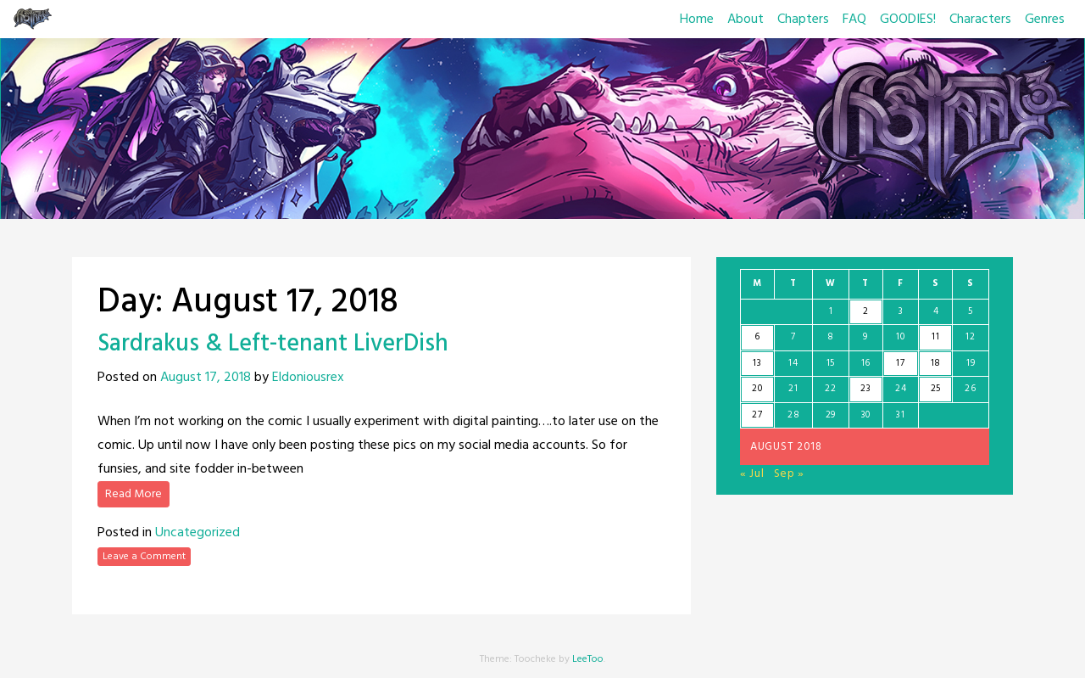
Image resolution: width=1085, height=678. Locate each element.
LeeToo (588, 659)
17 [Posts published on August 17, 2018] (900, 363)
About (745, 19)
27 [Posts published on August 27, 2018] (757, 415)
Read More (133, 494)
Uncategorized (197, 533)
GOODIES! (908, 19)
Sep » (789, 474)
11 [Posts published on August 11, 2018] (935, 337)
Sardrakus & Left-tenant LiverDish (272, 344)
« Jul (752, 474)
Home (697, 19)
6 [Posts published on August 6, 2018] (757, 337)
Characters (980, 19)
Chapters (803, 19)
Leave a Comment (144, 556)
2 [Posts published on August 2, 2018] (866, 311)
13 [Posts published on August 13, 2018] (757, 363)
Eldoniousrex (308, 378)
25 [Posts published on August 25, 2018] (936, 388)
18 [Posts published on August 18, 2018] (936, 363)
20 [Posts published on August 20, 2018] (757, 388)
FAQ (854, 19)
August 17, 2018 (205, 378)
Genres (1045, 19)
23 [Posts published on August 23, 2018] (865, 388)
